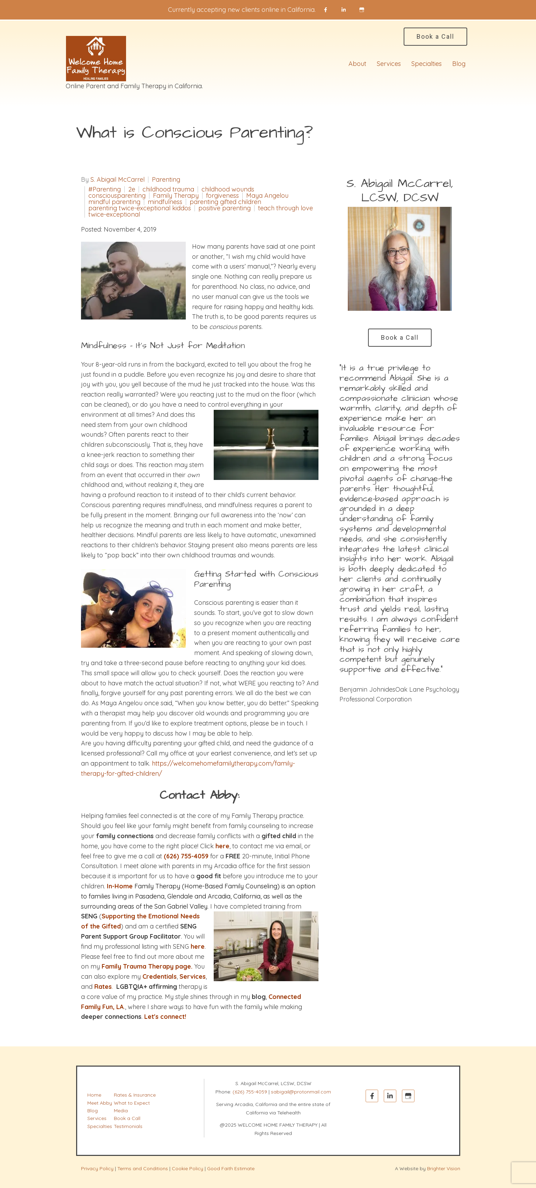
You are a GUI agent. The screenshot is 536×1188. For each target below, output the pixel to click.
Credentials (159, 976)
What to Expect (132, 1103)
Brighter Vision (443, 1168)
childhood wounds (227, 189)
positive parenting (224, 208)
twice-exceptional (114, 214)
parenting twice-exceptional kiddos (139, 208)
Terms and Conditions (142, 1168)
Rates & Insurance (135, 1095)
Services (389, 64)
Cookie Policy (187, 1168)
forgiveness (222, 196)
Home (94, 1095)
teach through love (285, 208)
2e (131, 189)
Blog (458, 64)
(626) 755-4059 (250, 1092)
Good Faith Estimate (231, 1168)
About (357, 64)
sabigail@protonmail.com (301, 1092)
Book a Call (435, 36)
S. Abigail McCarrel (117, 179)
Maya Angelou (267, 196)
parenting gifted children (225, 202)
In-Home (120, 886)
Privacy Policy (97, 1168)
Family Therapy (176, 196)
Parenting (166, 179)
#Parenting (104, 189)
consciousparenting (117, 196)
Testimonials (128, 1126)
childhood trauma (168, 189)
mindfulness (165, 202)
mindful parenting (114, 202)
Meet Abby (99, 1103)
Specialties (426, 64)
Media (121, 1110)
